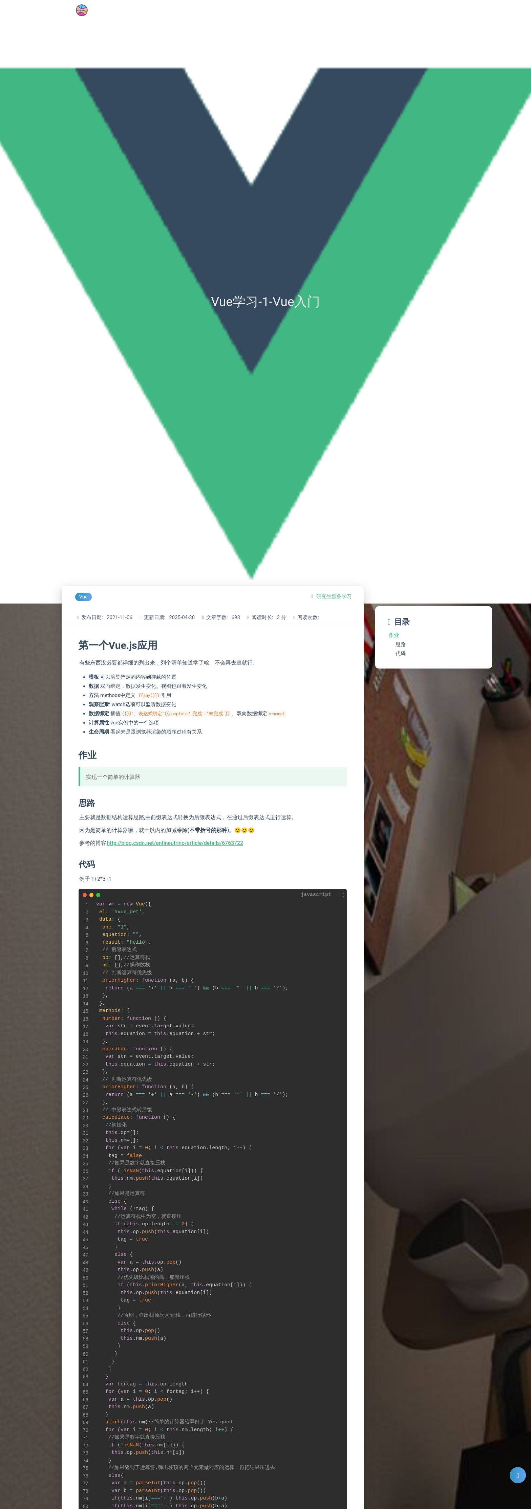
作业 (394, 635)
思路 (401, 644)
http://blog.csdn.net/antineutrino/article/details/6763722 (175, 843)
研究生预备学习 (334, 596)
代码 (401, 654)
